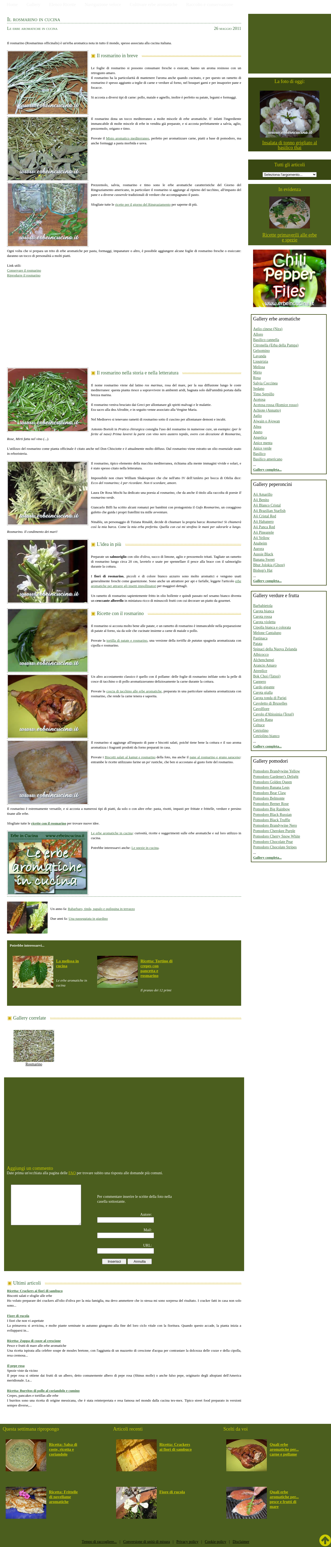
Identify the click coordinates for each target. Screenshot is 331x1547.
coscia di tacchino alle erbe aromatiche (134, 691)
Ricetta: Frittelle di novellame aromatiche (63, 1497)
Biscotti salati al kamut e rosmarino (130, 757)
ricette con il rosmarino (48, 823)
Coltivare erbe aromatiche (154, 4)
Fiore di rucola (18, 1316)
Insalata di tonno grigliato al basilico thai (289, 145)
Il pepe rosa (16, 1366)
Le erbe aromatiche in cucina (112, 833)
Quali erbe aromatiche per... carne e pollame (284, 1449)
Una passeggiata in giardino (88, 918)
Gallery (33, 4)
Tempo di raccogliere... (99, 1542)
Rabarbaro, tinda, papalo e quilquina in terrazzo (101, 909)
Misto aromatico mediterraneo (127, 138)
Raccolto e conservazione (209, 4)
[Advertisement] (124, 320)
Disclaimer (240, 1542)
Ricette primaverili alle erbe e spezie (289, 237)
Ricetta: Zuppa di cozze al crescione (34, 1341)
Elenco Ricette (62, 4)
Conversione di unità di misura (146, 1542)
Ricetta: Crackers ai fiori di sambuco (35, 1291)
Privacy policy (187, 1542)
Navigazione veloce (103, 4)
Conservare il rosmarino (24, 270)
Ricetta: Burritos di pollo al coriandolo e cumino (43, 1391)
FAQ (72, 1173)
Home (12, 4)
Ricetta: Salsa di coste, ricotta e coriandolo (63, 1449)
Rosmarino (34, 1062)
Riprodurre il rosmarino (23, 275)
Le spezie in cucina (145, 848)
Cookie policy (215, 1542)
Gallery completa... (267, 469)
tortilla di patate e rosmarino (126, 640)
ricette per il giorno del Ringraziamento (143, 204)
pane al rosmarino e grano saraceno (215, 757)
